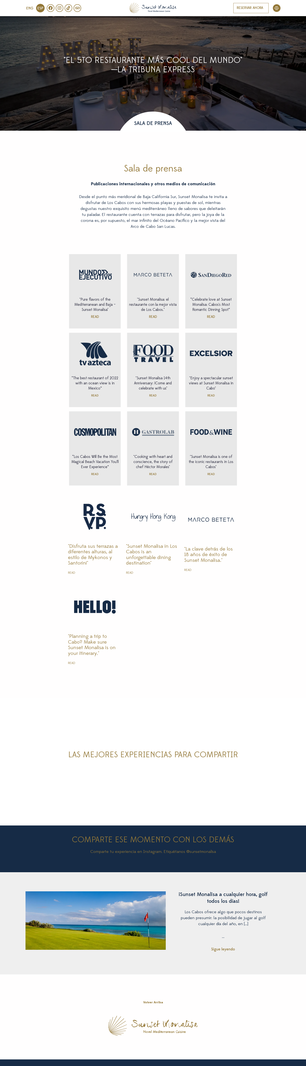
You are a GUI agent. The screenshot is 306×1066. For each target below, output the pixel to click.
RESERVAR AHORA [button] (250, 8)
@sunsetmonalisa (201, 851)
